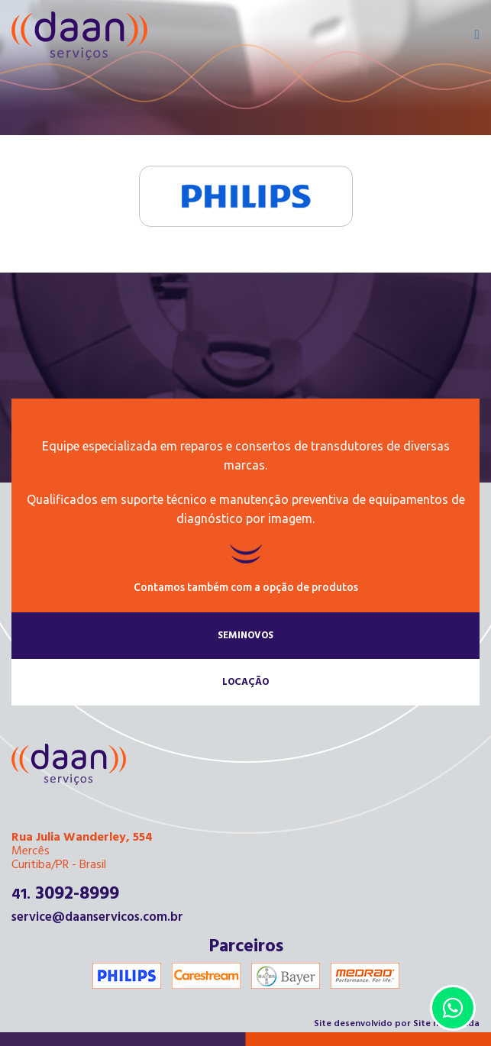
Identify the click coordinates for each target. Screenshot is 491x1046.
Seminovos (245, 636)
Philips (245, 196)
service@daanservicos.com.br (97, 917)
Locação (245, 682)
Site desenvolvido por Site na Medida (397, 1024)
